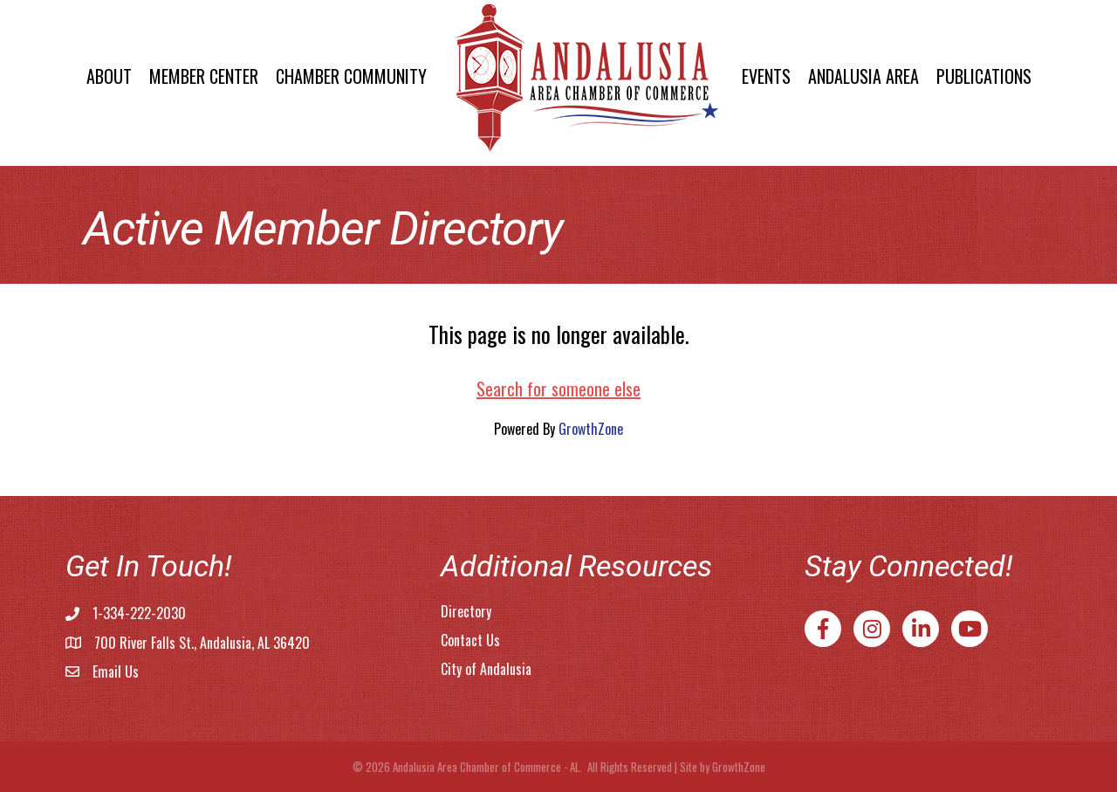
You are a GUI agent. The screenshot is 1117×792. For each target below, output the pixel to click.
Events (766, 76)
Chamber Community (351, 76)
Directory (466, 611)
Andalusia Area (863, 76)
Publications (983, 76)
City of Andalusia (486, 668)
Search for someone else (558, 388)
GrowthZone (590, 428)
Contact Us (470, 640)
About (109, 76)
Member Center (203, 76)
